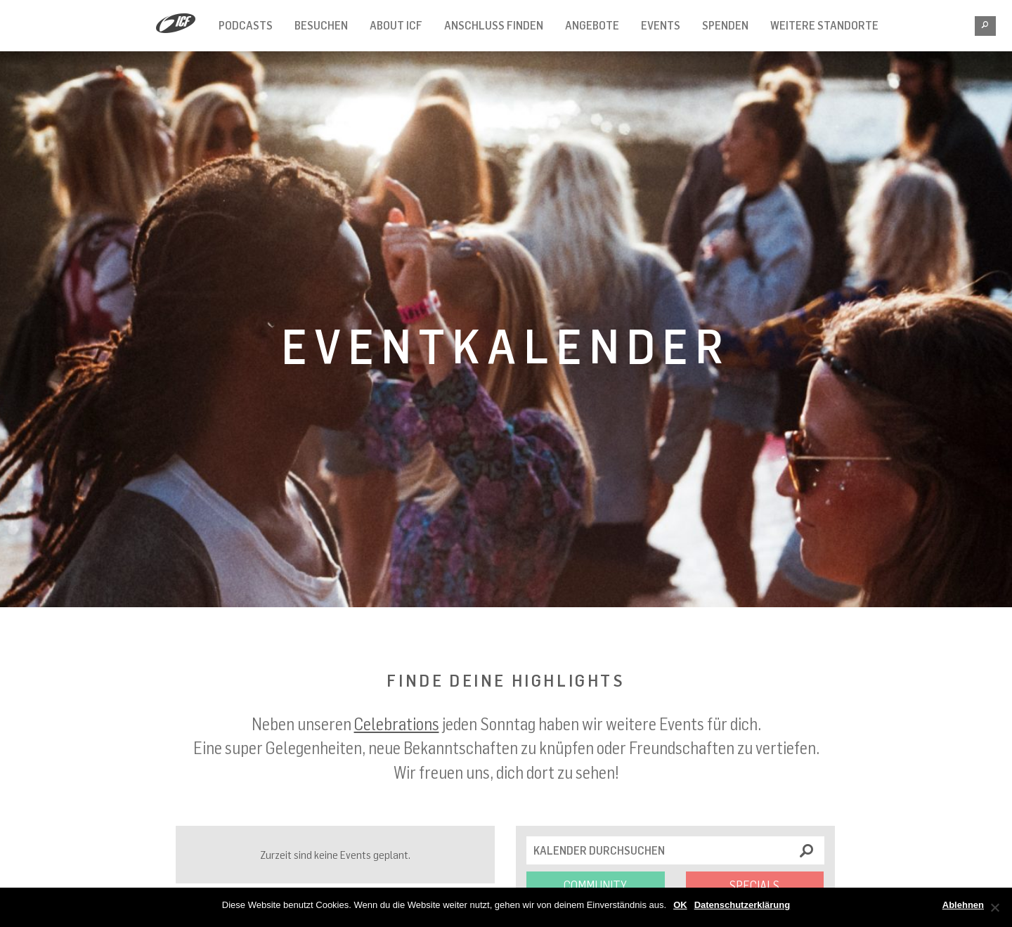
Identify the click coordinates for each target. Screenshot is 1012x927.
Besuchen (321, 25)
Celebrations (396, 723)
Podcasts (246, 25)
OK (680, 905)
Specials (754, 885)
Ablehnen (963, 905)
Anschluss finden (493, 25)
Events (660, 25)
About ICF (396, 25)
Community (595, 885)
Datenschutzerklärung (742, 905)
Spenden (725, 25)
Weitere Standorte (824, 25)
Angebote (592, 25)
